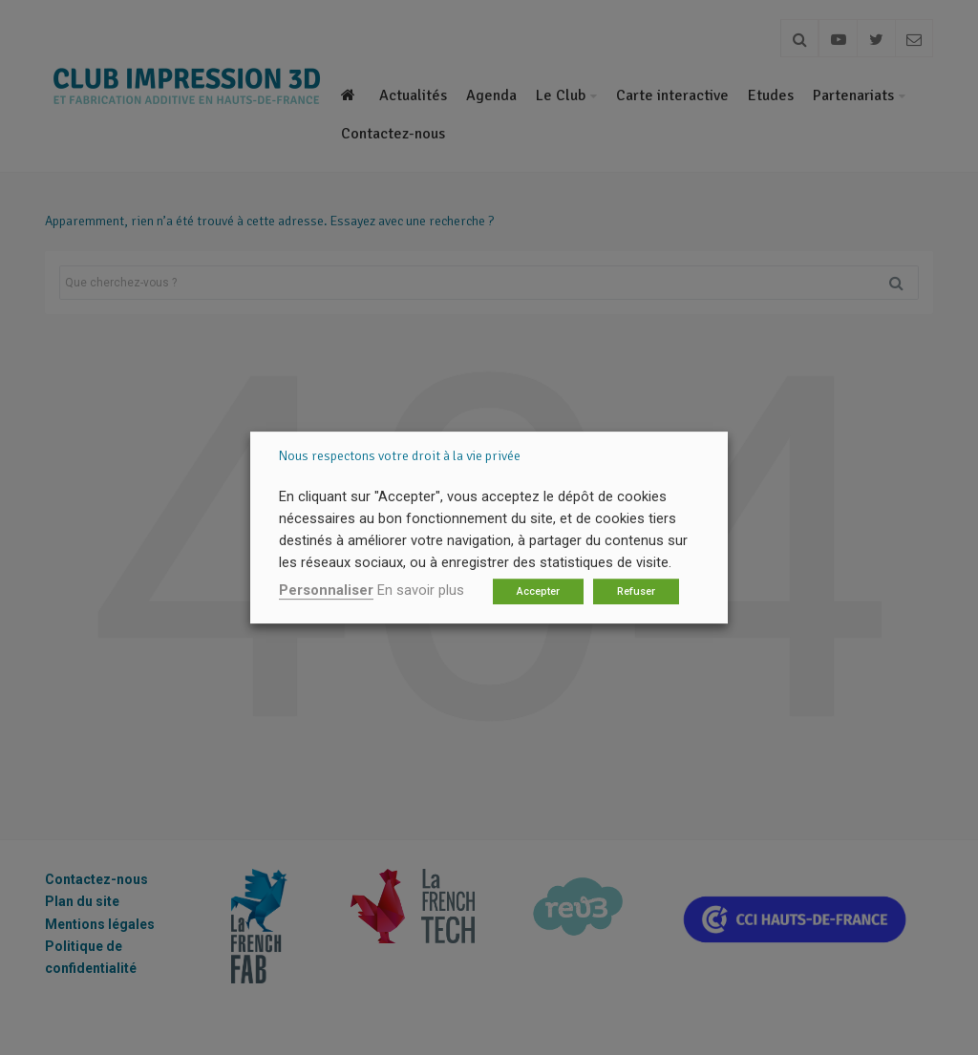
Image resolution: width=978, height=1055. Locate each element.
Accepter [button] (538, 591)
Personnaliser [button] (326, 590)
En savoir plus (420, 590)
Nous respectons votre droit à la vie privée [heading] (400, 456)
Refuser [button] (636, 591)
